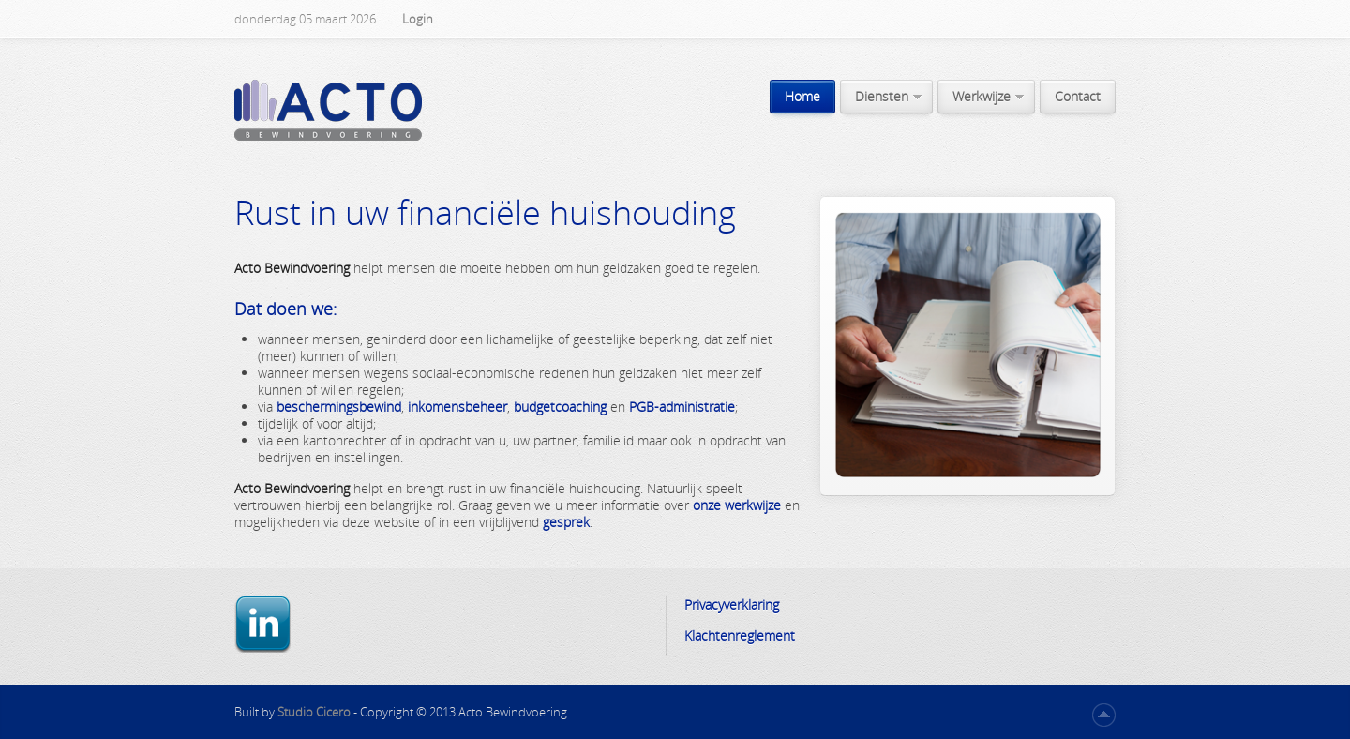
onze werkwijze (737, 505)
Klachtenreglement (739, 635)
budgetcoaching (560, 406)
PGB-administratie (682, 406)
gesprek (566, 522)
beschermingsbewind (339, 406)
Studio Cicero (315, 711)
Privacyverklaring (731, 604)
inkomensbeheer (457, 406)
